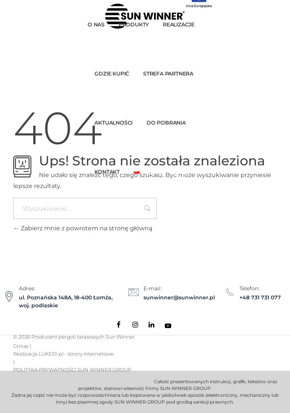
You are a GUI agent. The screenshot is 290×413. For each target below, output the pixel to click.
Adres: (27, 288)
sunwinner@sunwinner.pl (179, 297)
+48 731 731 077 (260, 297)
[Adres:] (9, 296)
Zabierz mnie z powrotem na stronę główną (82, 228)
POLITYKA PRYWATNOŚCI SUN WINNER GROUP (72, 370)
